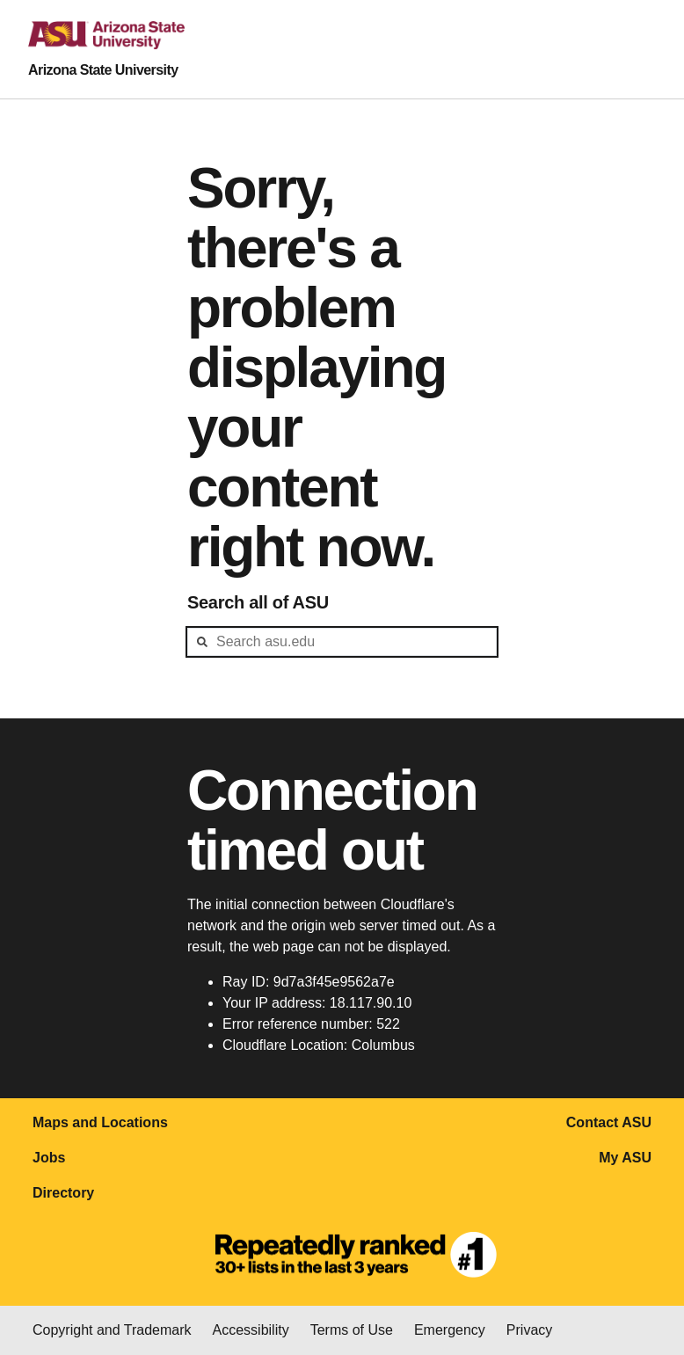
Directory (63, 1192)
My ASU (625, 1157)
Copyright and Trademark (112, 1329)
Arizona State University (103, 69)
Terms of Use (351, 1329)
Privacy (529, 1329)
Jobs (49, 1157)
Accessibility (251, 1329)
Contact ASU (608, 1122)
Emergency (449, 1329)
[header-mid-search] (342, 642)
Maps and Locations (100, 1122)
